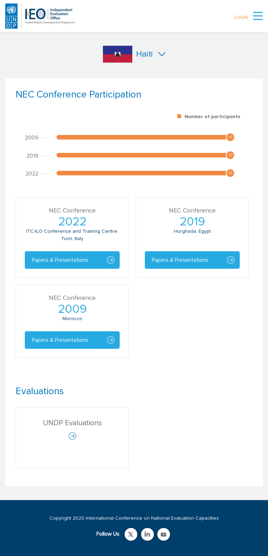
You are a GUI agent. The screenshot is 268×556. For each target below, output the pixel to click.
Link (131, 534)
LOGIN (241, 17)
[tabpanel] (134, 227)
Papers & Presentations (60, 260)
